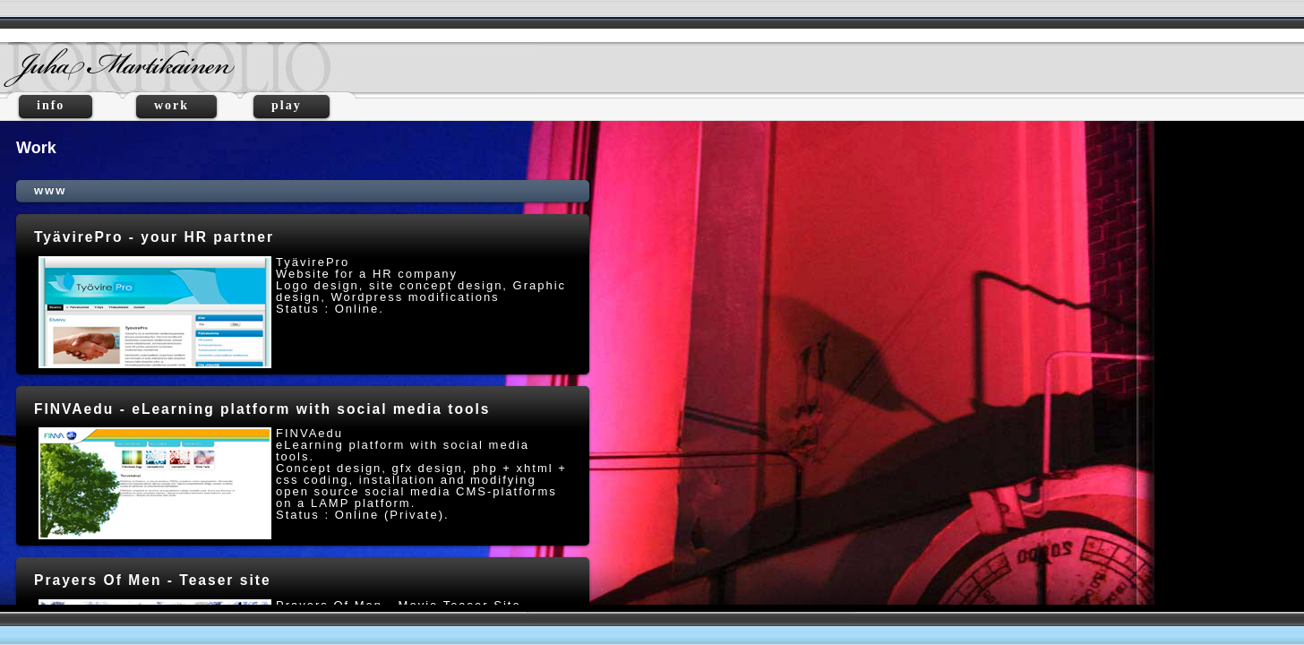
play (291, 105)
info (55, 105)
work (176, 105)
